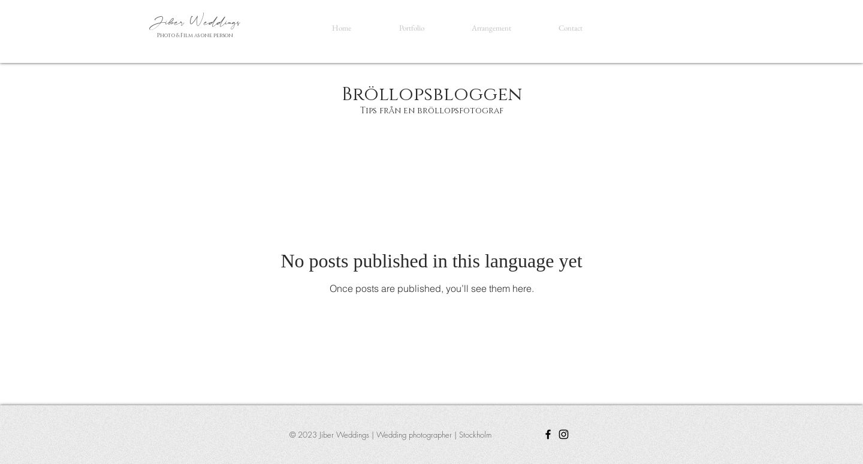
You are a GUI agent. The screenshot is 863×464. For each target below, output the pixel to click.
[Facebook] (548, 434)
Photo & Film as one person (195, 35)
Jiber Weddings (197, 22)
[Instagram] (563, 434)
